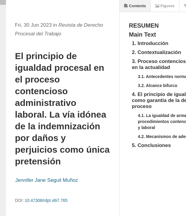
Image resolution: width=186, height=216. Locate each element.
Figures (165, 6)
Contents (135, 6)
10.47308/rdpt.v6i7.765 (46, 200)
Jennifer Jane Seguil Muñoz (46, 180)
